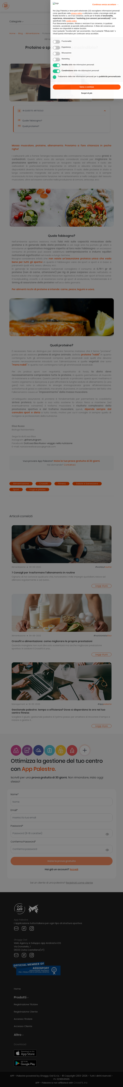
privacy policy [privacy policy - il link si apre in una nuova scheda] (76, 6)
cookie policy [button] (71, 14)
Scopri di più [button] (86, 86)
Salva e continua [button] (87, 80)
